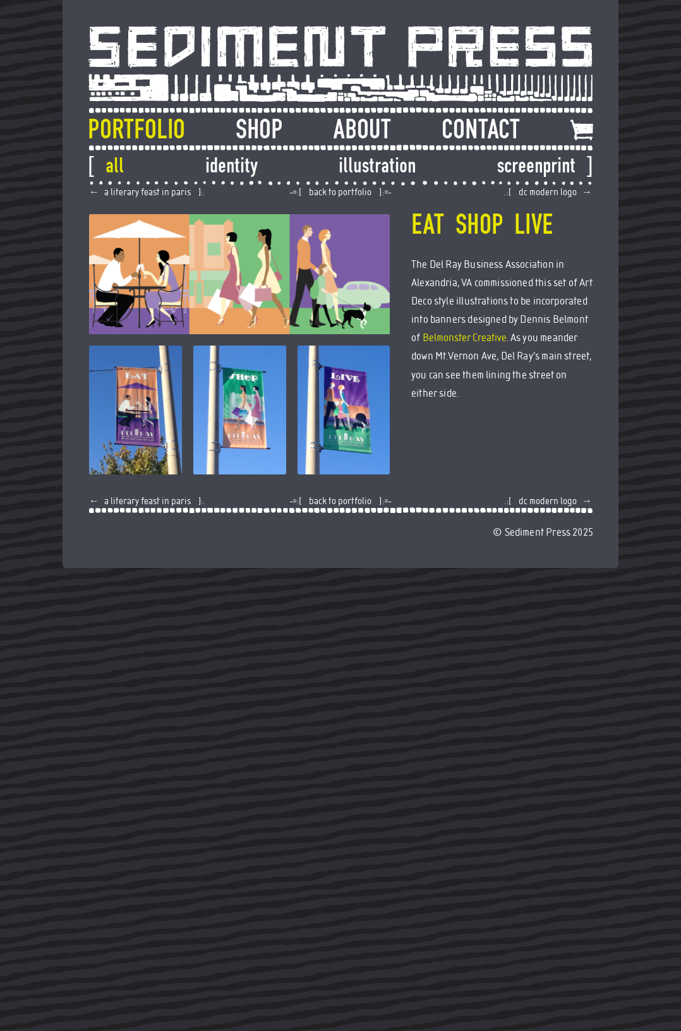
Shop (259, 129)
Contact (481, 129)
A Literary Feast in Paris (147, 192)
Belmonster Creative (465, 338)
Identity (231, 165)
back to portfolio (340, 192)
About (362, 129)
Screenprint (536, 165)
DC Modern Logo (548, 192)
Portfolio (136, 129)
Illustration (377, 165)
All (114, 165)
